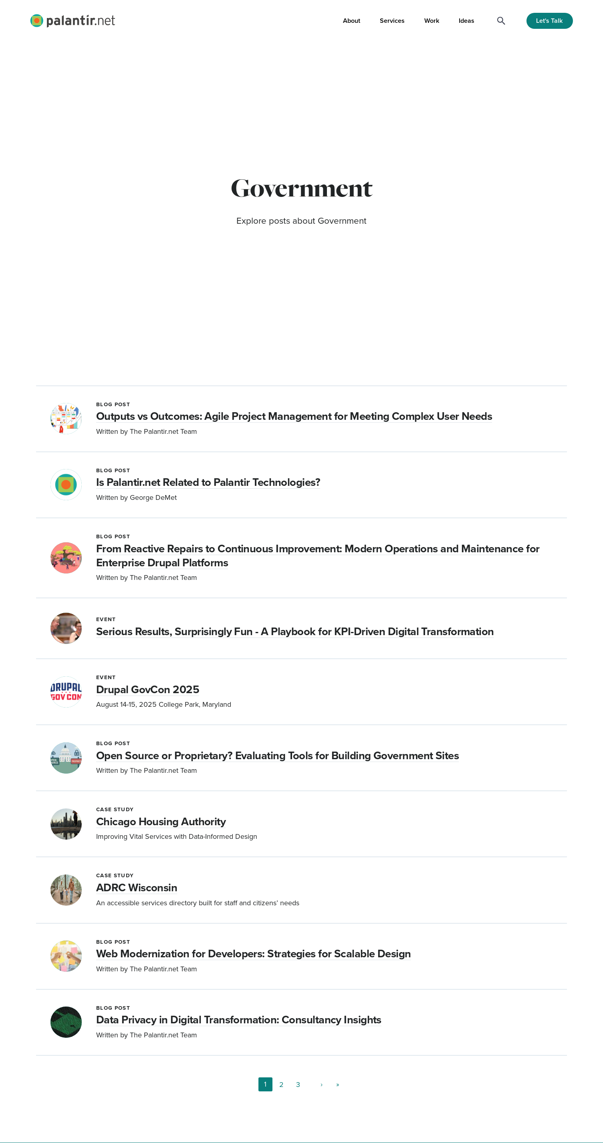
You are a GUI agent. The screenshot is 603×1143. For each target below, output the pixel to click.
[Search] (501, 21)
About (351, 20)
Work (432, 20)
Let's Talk (549, 20)
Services (392, 20)
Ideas (466, 20)
